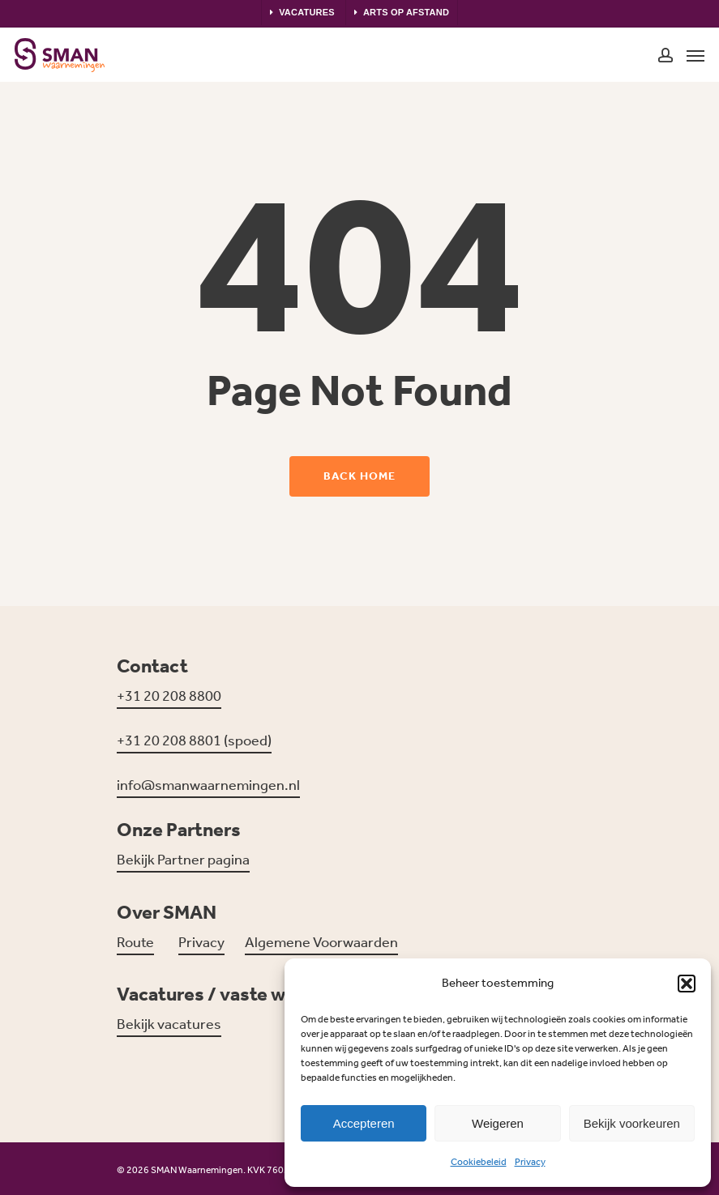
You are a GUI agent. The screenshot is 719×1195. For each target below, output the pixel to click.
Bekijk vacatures (169, 1024)
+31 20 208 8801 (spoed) (194, 740)
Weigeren (498, 1123)
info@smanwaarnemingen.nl (208, 785)
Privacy (530, 1161)
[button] (686, 983)
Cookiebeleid (479, 1161)
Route (135, 942)
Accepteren (364, 1123)
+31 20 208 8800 (169, 696)
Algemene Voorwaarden (321, 942)
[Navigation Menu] (695, 55)
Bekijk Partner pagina (183, 860)
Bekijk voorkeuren (632, 1123)
